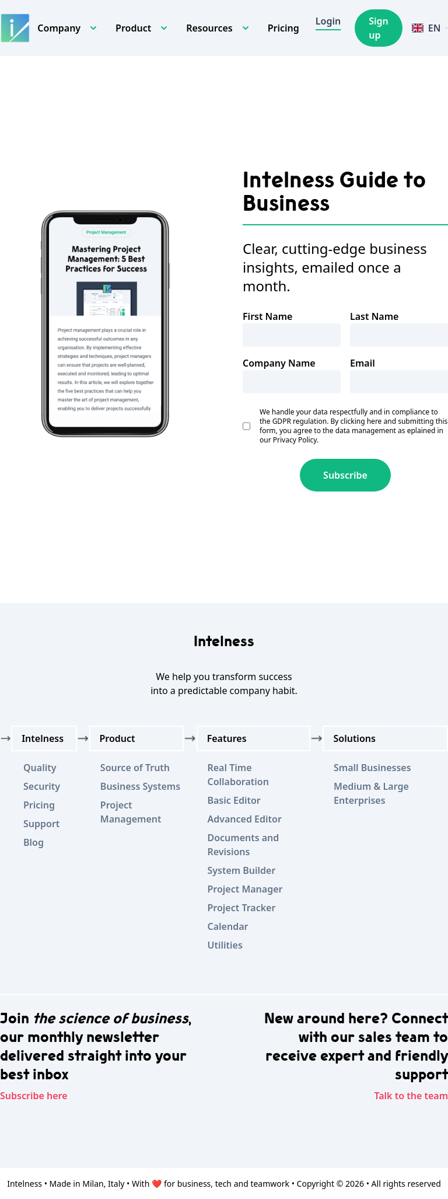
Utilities (224, 945)
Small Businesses (372, 767)
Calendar (227, 926)
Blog (33, 842)
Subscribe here (34, 1095)
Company (58, 28)
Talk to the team (411, 1095)
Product (133, 28)
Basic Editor (233, 800)
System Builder (241, 870)
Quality (39, 767)
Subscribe (345, 475)
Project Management (131, 812)
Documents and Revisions (243, 844)
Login (328, 21)
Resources (209, 28)
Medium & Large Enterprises (371, 793)
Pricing (283, 28)
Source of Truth (135, 767)
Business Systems (140, 786)
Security (41, 786)
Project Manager (244, 889)
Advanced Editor (244, 819)
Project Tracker (241, 907)
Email (362, 363)
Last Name (374, 316)
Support (41, 823)
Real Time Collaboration (237, 774)
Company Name (279, 363)
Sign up (378, 28)
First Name (267, 316)
